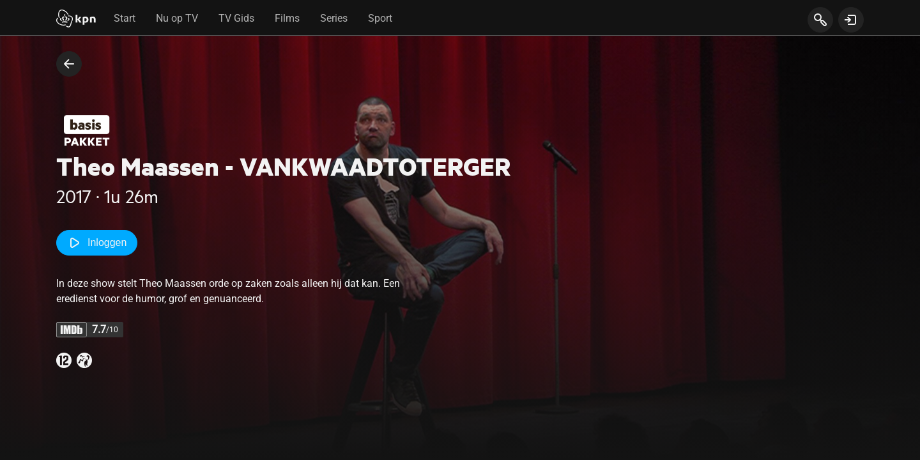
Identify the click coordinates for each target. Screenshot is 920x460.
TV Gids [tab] (236, 18)
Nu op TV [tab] (177, 18)
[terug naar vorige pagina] (69, 64)
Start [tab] (124, 18)
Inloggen (96, 243)
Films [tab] (287, 18)
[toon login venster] (851, 20)
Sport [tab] (380, 18)
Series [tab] (334, 18)
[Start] (76, 20)
